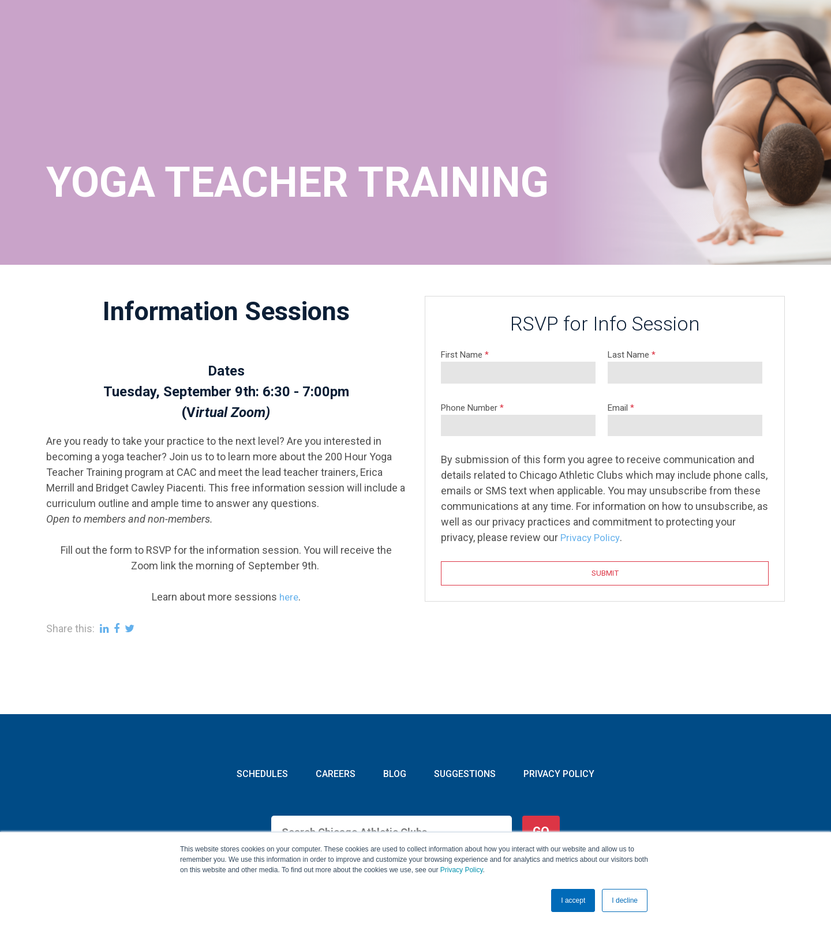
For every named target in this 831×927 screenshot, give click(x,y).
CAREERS (336, 722)
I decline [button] (625, 900)
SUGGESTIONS (463, 722)
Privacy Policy (461, 870)
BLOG (393, 722)
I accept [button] (573, 900)
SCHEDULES (264, 722)
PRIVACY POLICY (557, 722)
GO (541, 779)
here (288, 544)
